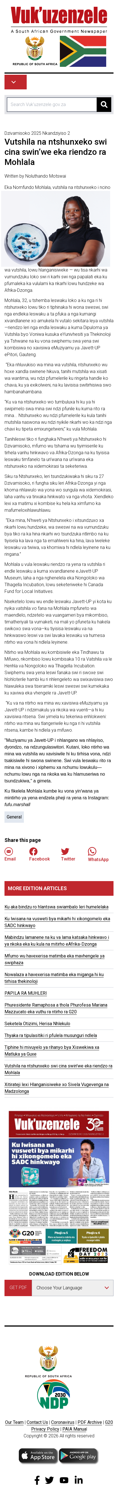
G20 (109, 1422)
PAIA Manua (74, 1429)
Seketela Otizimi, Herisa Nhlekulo (37, 1023)
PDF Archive (90, 1422)
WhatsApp (98, 854)
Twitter (68, 854)
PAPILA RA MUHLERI (25, 993)
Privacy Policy (45, 1429)
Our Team (14, 1422)
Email (10, 854)
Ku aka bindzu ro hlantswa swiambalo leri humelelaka (56, 907)
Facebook (39, 854)
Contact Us (37, 1422)
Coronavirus (62, 1422)
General (14, 817)
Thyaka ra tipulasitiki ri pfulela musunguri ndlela (50, 1035)
